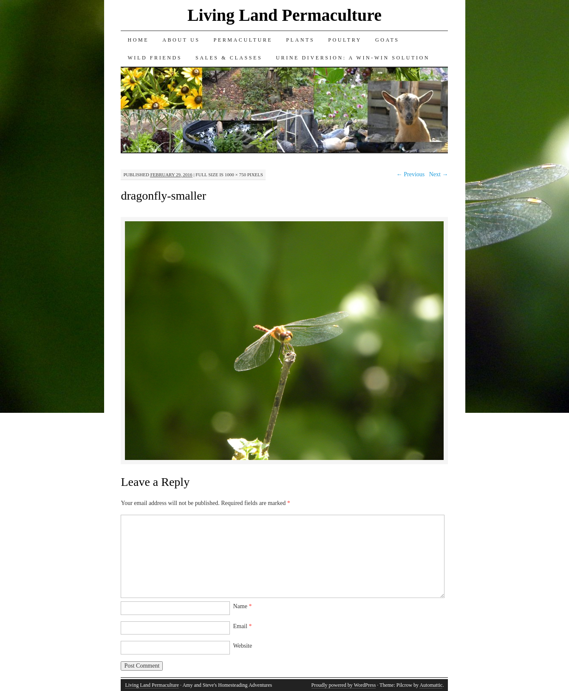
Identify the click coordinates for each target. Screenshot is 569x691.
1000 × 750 (235, 174)
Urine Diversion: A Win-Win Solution (353, 58)
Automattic (430, 685)
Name (242, 606)
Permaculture (242, 40)
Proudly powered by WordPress (343, 685)
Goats (387, 40)
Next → (438, 174)
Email (242, 626)
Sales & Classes (228, 58)
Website (242, 646)
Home (138, 40)
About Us (181, 40)
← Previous (410, 174)
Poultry (345, 40)
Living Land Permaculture (284, 15)
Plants (300, 40)
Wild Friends (154, 58)
